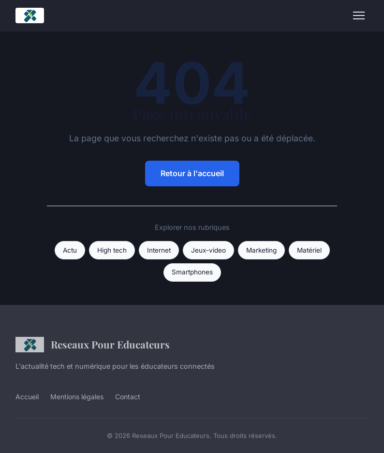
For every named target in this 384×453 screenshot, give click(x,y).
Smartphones (192, 272)
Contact (127, 397)
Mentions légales (76, 397)
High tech (112, 250)
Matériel (309, 250)
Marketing (261, 250)
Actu (70, 250)
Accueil (27, 397)
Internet (159, 250)
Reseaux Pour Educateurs (92, 344)
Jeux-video (208, 250)
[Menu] (359, 15)
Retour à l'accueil (192, 173)
